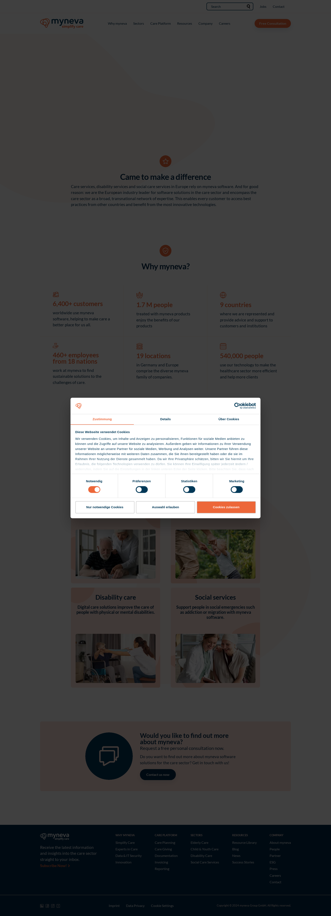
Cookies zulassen (226, 507)
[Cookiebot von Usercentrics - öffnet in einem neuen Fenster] (237, 405)
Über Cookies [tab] (228, 419)
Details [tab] (165, 419)
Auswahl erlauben (165, 507)
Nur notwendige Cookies (104, 507)
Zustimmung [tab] (102, 419)
